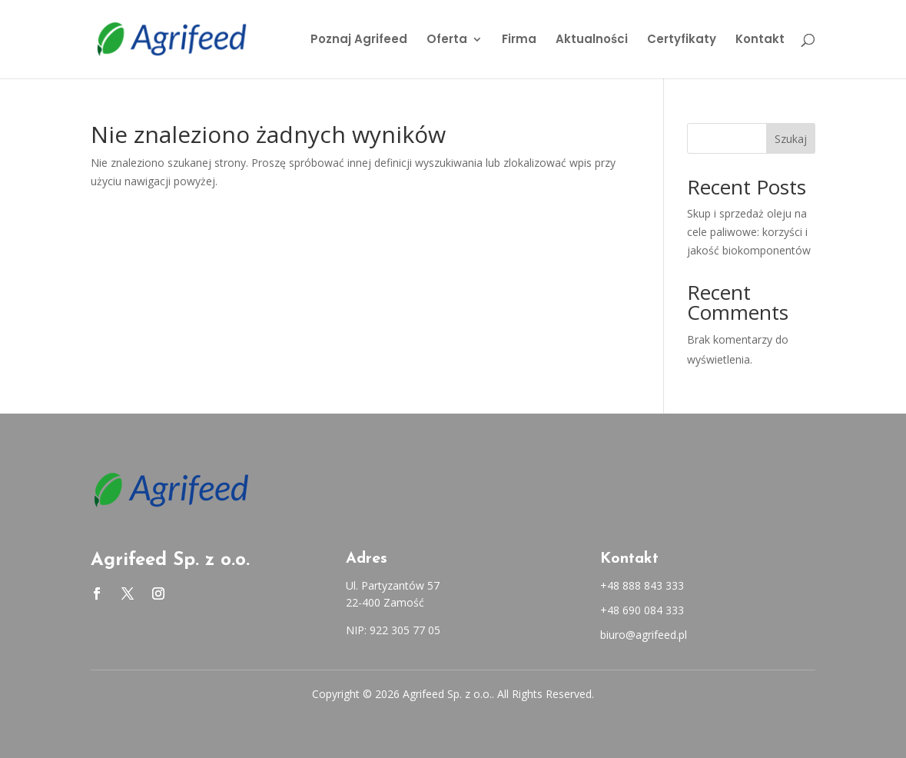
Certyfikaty (681, 40)
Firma (519, 40)
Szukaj (791, 138)
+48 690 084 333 (642, 610)
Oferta (446, 40)
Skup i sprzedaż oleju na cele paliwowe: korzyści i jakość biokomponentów (749, 232)
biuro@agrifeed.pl (643, 634)
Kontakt (760, 40)
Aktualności (592, 40)
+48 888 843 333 (642, 585)
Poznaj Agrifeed (358, 40)
